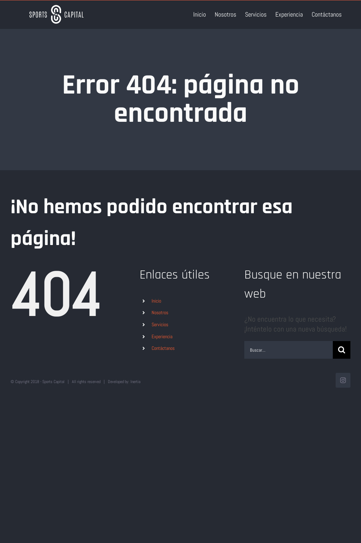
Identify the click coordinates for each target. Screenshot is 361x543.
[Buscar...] (288, 350)
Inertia (135, 381)
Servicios (160, 324)
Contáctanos (163, 348)
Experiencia (162, 336)
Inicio (156, 301)
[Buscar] (341, 350)
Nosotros (160, 312)
